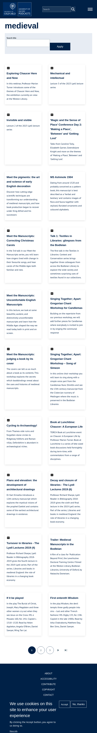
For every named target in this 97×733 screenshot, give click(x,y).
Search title (11, 40)
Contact (48, 697)
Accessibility (48, 681)
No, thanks (79, 704)
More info (14, 731)
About (48, 676)
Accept (64, 704)
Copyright (48, 692)
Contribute (48, 686)
